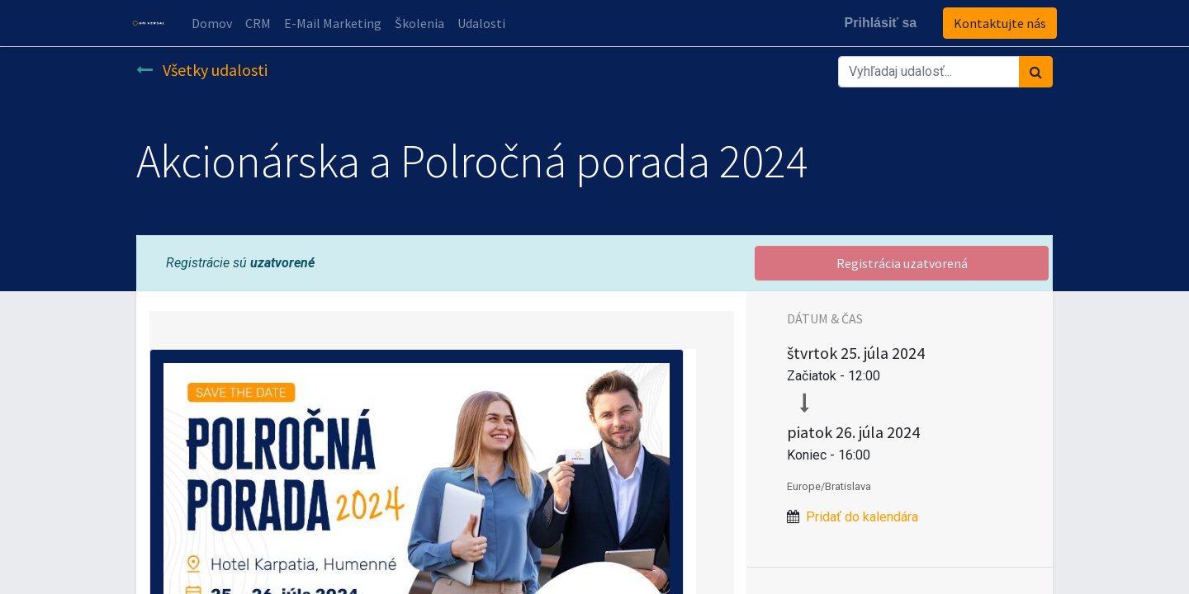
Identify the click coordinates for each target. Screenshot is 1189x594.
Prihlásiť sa (876, 23)
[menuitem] (216, 23)
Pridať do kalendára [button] (862, 517)
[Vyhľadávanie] (1036, 71)
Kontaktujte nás (996, 23)
